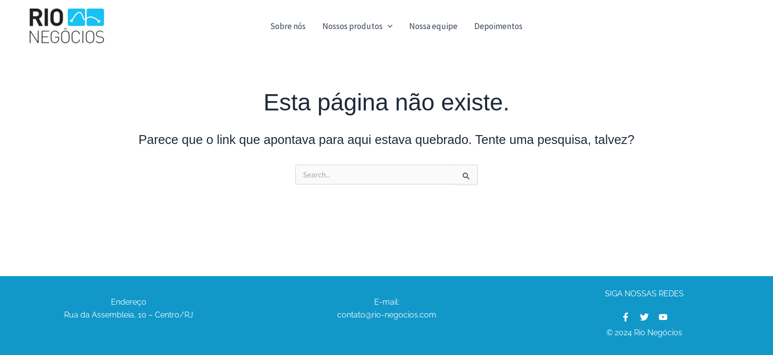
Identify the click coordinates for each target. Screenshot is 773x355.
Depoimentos (498, 26)
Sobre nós (288, 26)
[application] (387, 26)
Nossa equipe (433, 26)
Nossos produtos (357, 26)
